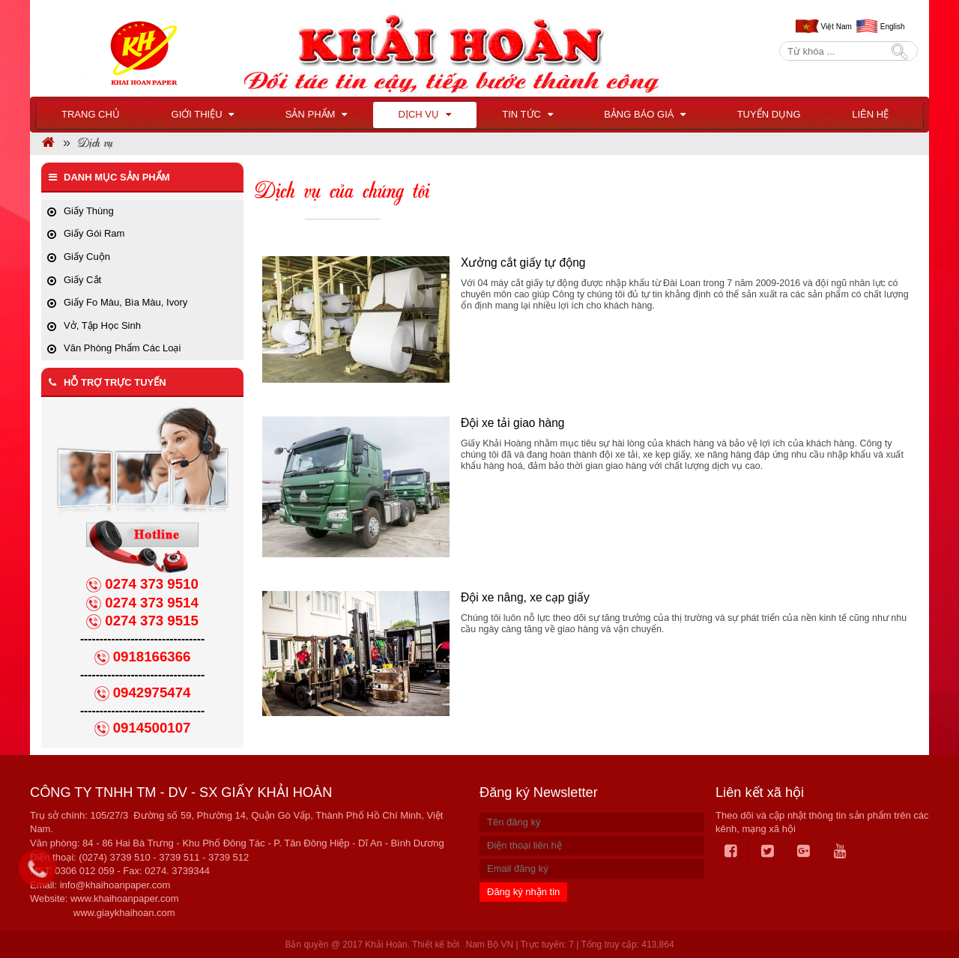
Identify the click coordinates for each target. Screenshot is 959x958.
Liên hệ (870, 114)
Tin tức (527, 114)
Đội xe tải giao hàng (513, 422)
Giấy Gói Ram (94, 233)
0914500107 (152, 728)
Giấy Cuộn (87, 256)
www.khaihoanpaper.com (124, 898)
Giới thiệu (203, 114)
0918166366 (152, 656)
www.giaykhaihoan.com (124, 912)
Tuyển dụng (769, 114)
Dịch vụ (425, 114)
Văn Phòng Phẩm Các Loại (122, 348)
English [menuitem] (892, 26)
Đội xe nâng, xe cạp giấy (525, 597)
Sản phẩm (316, 114)
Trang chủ (90, 114)
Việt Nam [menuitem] (835, 26)
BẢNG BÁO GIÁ (645, 114)
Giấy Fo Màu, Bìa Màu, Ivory (125, 302)
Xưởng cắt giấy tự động (523, 262)
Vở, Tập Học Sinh (102, 325)
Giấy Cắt (82, 279)
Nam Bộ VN (489, 944)
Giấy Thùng (89, 210)
